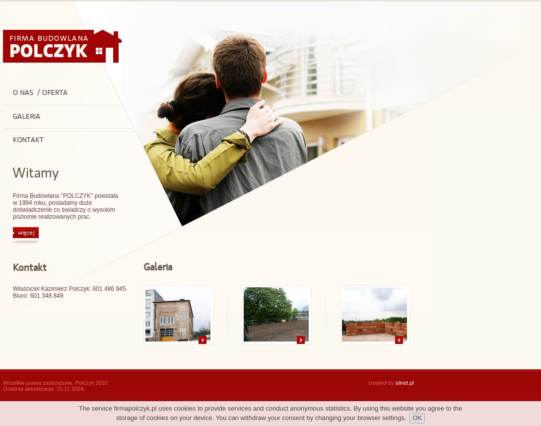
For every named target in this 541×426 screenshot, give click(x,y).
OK (417, 418)
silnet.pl (405, 383)
